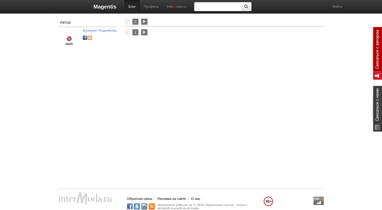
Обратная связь (140, 199)
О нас (195, 199)
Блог (132, 7)
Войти (337, 7)
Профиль (151, 7)
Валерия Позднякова (99, 30)
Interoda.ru (176, 7)
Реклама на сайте (171, 199)
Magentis (104, 7)
